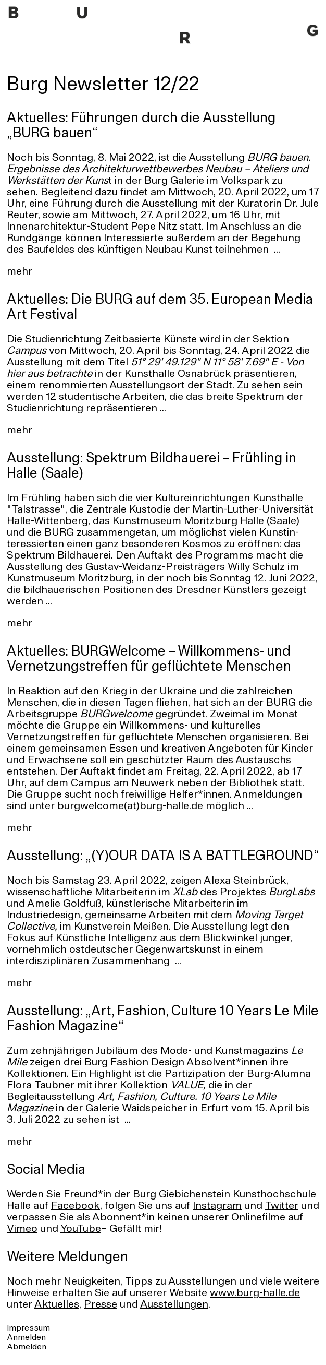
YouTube (80, 1229)
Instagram (217, 1206)
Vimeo (22, 1229)
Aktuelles (56, 1305)
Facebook (75, 1206)
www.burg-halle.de (255, 1293)
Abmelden (26, 1347)
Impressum (28, 1328)
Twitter (281, 1206)
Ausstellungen (174, 1305)
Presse (100, 1305)
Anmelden (26, 1338)
